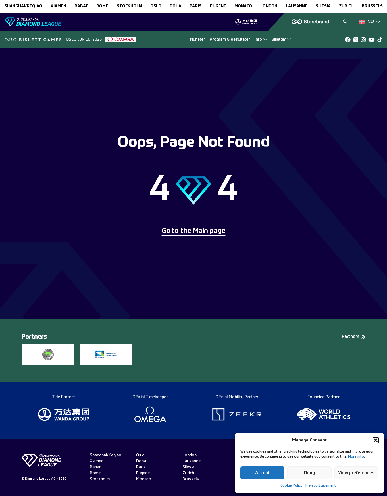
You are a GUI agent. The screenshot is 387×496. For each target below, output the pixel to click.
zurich (346, 6)
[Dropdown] (369, 22)
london (268, 6)
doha (175, 6)
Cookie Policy (291, 485)
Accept (262, 473)
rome (102, 6)
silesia (323, 6)
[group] (245, 21)
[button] (375, 440)
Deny (309, 473)
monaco (243, 6)
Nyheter (197, 39)
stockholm (129, 6)
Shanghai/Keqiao (23, 6)
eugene (218, 6)
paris (195, 6)
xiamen (58, 6)
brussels (372, 6)
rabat (81, 6)
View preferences (356, 473)
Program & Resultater (230, 39)
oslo (155, 6)
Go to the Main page (194, 231)
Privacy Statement (320, 485)
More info (356, 456)
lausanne (296, 6)
